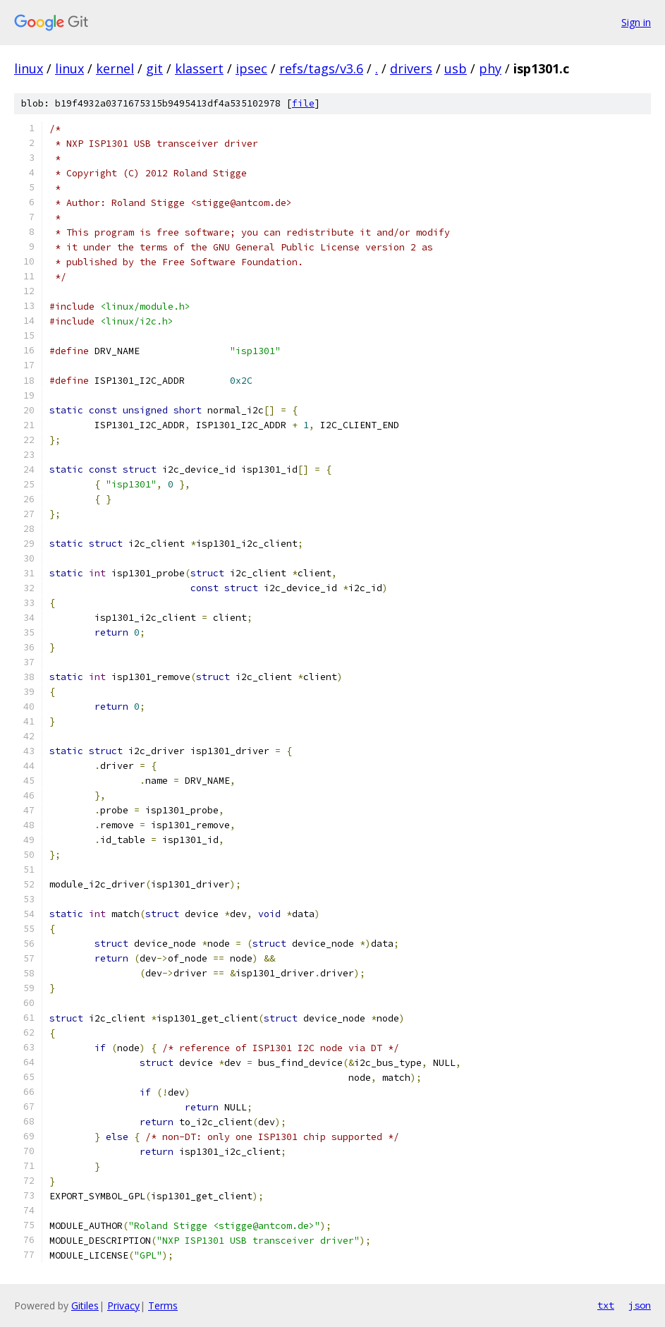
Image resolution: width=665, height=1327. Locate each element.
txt (605, 1305)
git (154, 68)
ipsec (251, 68)
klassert (199, 68)
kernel (115, 68)
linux (28, 68)
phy (490, 68)
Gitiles (85, 1305)
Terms (163, 1305)
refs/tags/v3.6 (321, 68)
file (303, 103)
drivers (411, 68)
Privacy (123, 1305)
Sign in (636, 22)
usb (455, 68)
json (639, 1305)
